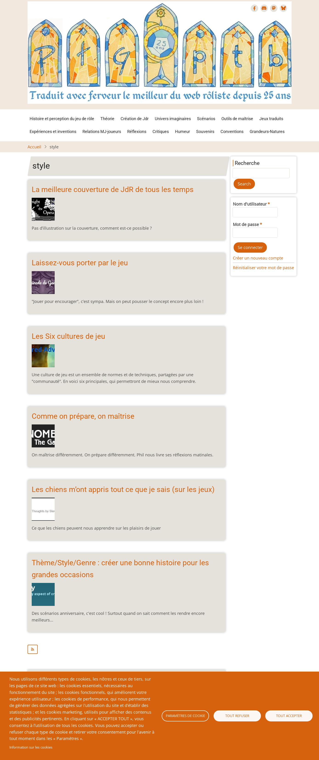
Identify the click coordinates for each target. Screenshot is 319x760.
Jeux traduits (271, 118)
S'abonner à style (127, 649)
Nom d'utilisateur (250, 204)
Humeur (182, 131)
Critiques (160, 131)
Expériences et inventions (53, 131)
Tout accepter (289, 715)
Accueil (34, 147)
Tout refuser (237, 715)
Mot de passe (246, 224)
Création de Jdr (135, 118)
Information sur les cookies (30, 747)
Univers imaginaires (173, 118)
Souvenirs (205, 131)
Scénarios (206, 118)
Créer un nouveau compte (258, 258)
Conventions (231, 131)
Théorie (107, 118)
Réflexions (136, 131)
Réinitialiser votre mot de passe (263, 267)
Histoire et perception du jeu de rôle (62, 118)
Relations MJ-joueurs (101, 131)
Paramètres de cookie (185, 715)
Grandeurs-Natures (267, 131)
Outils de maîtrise (237, 118)
